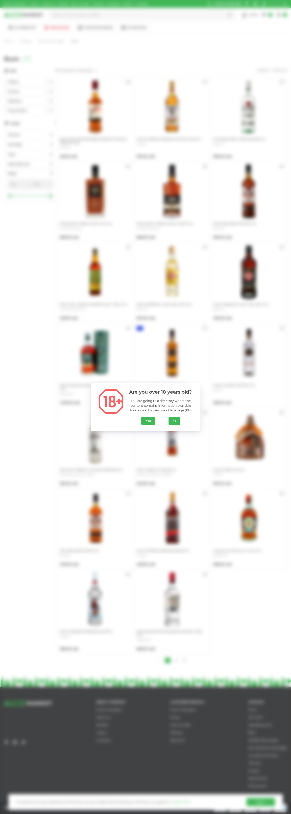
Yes (148, 421)
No (174, 421)
